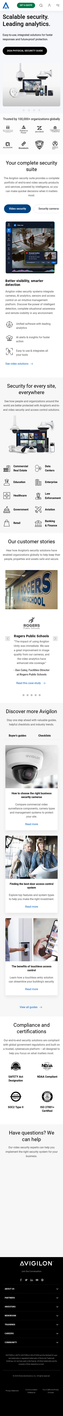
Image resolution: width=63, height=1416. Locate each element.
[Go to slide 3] (34, 110)
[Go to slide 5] (39, 695)
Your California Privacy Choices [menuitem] (51, 1391)
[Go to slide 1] (23, 110)
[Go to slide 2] (29, 110)
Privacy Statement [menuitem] (12, 1391)
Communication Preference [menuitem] (31, 1391)
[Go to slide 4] (39, 110)
